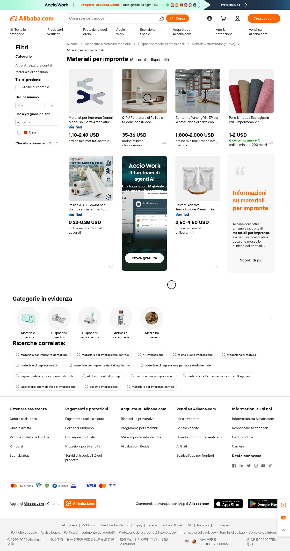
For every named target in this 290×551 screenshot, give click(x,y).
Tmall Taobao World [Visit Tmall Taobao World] (114, 525)
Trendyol (203, 525)
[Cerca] (177, 18)
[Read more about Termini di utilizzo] (231, 532)
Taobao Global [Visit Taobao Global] (171, 525)
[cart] (224, 19)
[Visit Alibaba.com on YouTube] (263, 465)
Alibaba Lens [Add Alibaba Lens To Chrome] (34, 504)
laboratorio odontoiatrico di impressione (46, 387)
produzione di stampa (239, 355)
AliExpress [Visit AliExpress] (69, 525)
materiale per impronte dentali (150, 387)
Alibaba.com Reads (135, 446)
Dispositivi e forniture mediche (108, 44)
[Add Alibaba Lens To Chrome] (80, 503)
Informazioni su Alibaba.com (253, 419)
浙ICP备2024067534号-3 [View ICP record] (262, 542)
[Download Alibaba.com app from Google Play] (264, 503)
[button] (161, 18)
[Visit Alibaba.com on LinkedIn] (241, 465)
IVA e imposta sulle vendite (141, 437)
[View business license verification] (187, 541)
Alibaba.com (199, 504)
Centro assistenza (23, 419)
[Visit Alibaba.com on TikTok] (270, 465)
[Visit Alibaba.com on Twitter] (248, 465)
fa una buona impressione (193, 355)
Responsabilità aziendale (250, 428)
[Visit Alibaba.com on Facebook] (234, 465)
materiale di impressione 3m (37, 365)
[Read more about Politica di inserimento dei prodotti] (88, 532)
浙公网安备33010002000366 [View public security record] (214, 542)
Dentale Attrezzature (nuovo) (213, 44)
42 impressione (151, 355)
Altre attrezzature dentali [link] (85, 50)
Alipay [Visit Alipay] (137, 525)
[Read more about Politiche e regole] (23, 532)
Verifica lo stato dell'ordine (29, 437)
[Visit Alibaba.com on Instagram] (256, 465)
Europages (222, 525)
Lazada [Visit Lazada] (151, 525)
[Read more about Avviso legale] (49, 532)
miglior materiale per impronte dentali (44, 376)
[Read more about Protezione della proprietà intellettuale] (146, 532)
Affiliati (181, 446)
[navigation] (37, 165)
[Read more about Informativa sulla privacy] (196, 532)
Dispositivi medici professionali (161, 44)
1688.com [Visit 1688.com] (88, 525)
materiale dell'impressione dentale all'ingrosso (217, 376)
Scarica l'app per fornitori (195, 455)
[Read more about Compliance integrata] (263, 532)
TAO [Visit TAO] (189, 525)
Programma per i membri (139, 428)
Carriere (238, 446)
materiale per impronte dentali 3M (42, 355)
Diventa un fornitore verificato (199, 437)
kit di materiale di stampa (102, 376)
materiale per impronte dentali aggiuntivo (99, 365)
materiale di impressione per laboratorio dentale (175, 365)
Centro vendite (187, 428)
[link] (283, 505)
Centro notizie (242, 437)
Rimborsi (16, 446)
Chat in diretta (20, 428)
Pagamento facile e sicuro (84, 419)
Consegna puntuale (80, 437)
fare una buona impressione (152, 376)
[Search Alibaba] (111, 18)
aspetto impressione (101, 387)
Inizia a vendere (188, 419)
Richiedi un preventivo (137, 419)
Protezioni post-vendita (82, 446)
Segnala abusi (20, 455)
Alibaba (72, 44)
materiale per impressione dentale (103, 355)
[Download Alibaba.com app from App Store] (228, 503)
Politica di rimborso (79, 428)
